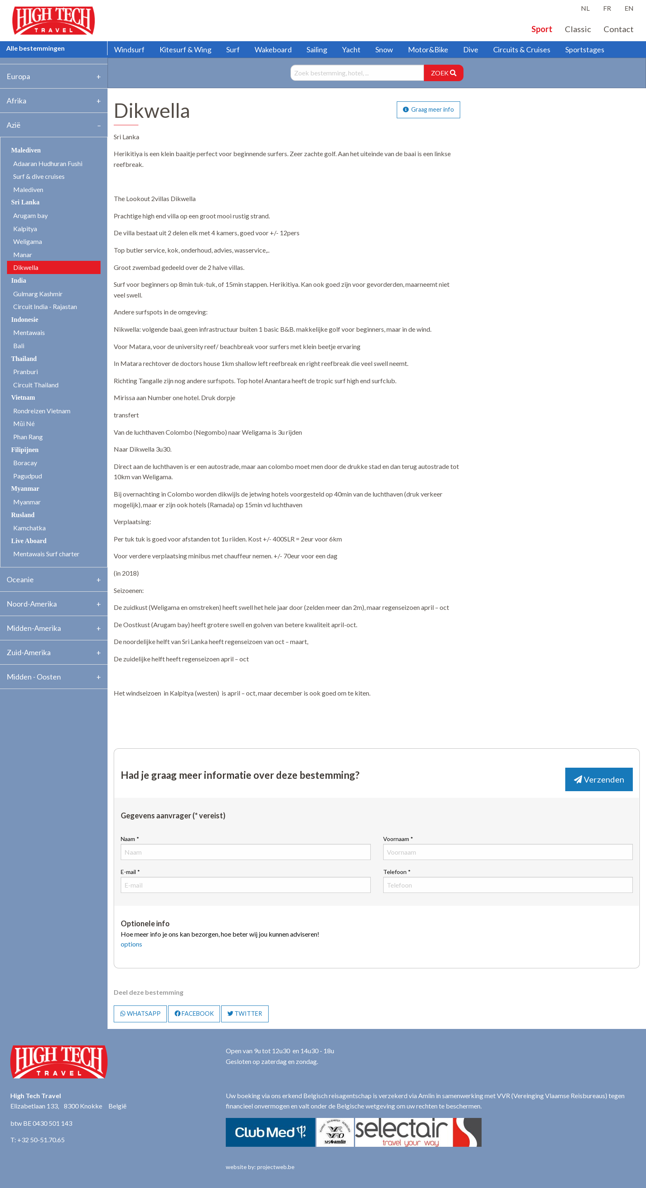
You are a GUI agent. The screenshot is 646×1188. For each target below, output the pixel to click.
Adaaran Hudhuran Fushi (47, 163)
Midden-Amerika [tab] (34, 628)
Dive (470, 49)
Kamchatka (29, 528)
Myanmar (27, 502)
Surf (233, 49)
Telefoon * (508, 880)
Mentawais (29, 332)
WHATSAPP (140, 1013)
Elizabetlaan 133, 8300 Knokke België (68, 1106)
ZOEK (443, 73)
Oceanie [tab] (20, 579)
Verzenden (599, 779)
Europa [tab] (18, 76)
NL (585, 8)
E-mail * (245, 880)
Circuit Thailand (36, 385)
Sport (541, 29)
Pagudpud (27, 476)
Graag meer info (428, 109)
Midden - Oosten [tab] (34, 676)
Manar (22, 254)
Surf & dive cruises (39, 176)
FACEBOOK (194, 1013)
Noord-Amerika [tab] (32, 603)
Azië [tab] (14, 124)
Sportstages (584, 49)
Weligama (27, 241)
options (131, 944)
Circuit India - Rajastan (45, 306)
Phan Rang (28, 437)
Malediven (28, 189)
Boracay (25, 462)
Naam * (245, 847)
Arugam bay (30, 215)
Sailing (317, 49)
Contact (619, 29)
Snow (384, 49)
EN (629, 8)
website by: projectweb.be (260, 1166)
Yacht (351, 49)
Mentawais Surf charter (46, 554)
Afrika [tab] (16, 100)
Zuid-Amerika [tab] (29, 652)
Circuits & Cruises (521, 49)
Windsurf (129, 49)
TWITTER (244, 1013)
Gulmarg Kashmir (38, 294)
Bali (18, 345)
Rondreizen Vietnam (41, 411)
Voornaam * (508, 847)
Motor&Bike (428, 49)
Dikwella (25, 267)
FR (607, 8)
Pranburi (25, 371)
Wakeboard (273, 49)
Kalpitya (25, 228)
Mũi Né (24, 423)
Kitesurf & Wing (185, 49)
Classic (578, 29)
